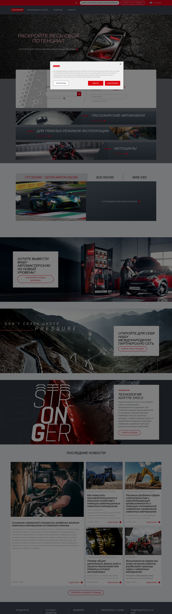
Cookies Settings (61, 83)
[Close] (120, 64)
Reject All (96, 83)
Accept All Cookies (112, 83)
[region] (87, 75)
